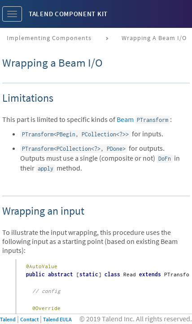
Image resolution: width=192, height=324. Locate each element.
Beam (125, 119)
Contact (29, 319)
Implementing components (49, 38)
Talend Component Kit (68, 13)
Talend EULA (57, 319)
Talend (8, 319)
